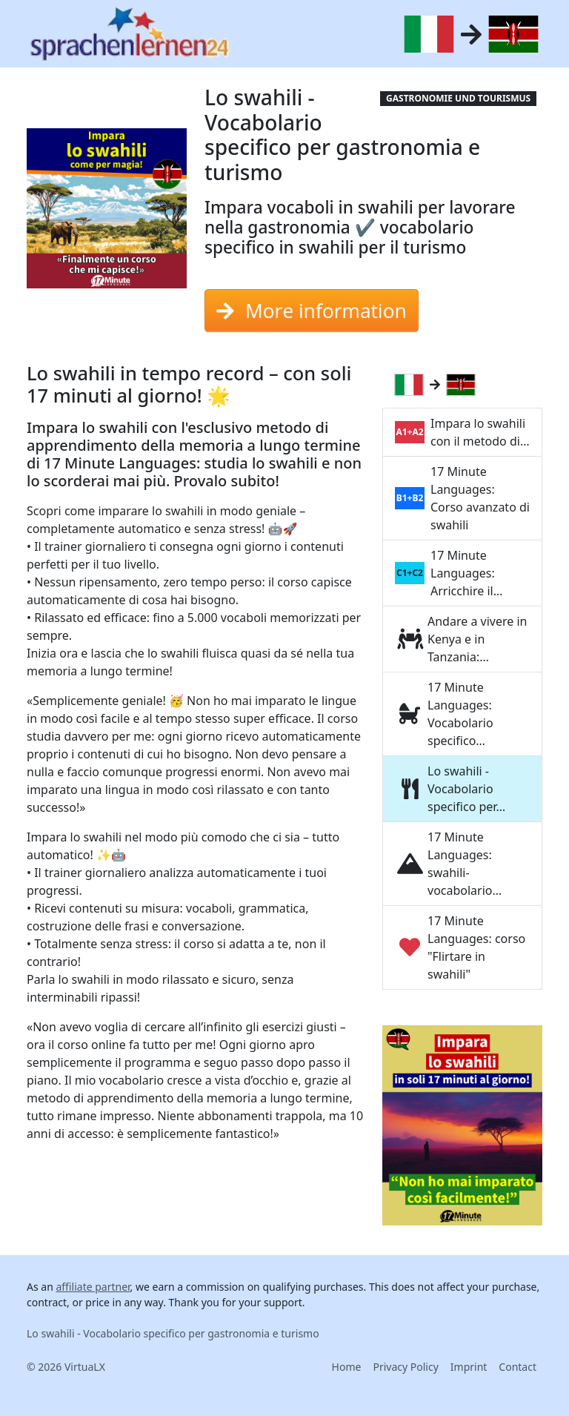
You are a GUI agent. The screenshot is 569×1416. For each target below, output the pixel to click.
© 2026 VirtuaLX (66, 1367)
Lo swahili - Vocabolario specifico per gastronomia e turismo (173, 1333)
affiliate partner (93, 1287)
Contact (517, 1367)
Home (347, 1367)
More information (311, 310)
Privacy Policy (405, 1367)
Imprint (469, 1367)
